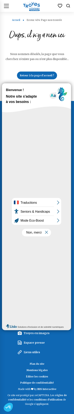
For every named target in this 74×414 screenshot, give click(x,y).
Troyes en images (37, 333)
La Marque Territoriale (40, 304)
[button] (8, 407)
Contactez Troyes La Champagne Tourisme (37, 181)
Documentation (37, 239)
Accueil (16, 19)
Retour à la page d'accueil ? (37, 75)
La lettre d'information (37, 292)
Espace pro (32, 314)
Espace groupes (35, 323)
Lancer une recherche (37, 87)
